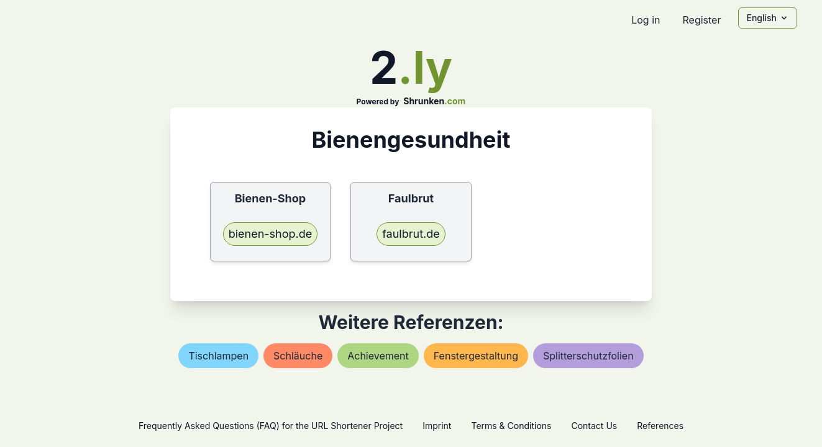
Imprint (436, 425)
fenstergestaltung (476, 356)
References (660, 425)
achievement (378, 356)
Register (701, 20)
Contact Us (594, 425)
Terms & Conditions (511, 425)
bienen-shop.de (271, 233)
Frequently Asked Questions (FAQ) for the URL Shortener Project (271, 425)
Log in (645, 20)
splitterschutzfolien (588, 356)
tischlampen (218, 356)
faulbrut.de (411, 233)
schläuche (297, 356)
